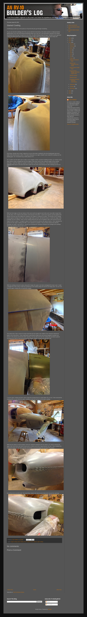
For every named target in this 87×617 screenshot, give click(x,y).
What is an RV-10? (72, 25)
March (71, 48)
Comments (49, 604)
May (71, 52)
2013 (70, 40)
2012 (70, 38)
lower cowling (20, 541)
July (71, 56)
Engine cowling (14, 541)
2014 (70, 42)
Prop (25, 541)
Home (34, 589)
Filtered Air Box (73, 77)
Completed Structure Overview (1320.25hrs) (74, 81)
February (72, 46)
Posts (48, 601)
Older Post (59, 589)
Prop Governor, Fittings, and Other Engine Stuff (75, 72)
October (72, 86)
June (71, 54)
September (72, 84)
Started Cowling (73, 75)
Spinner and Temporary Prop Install (74, 64)
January (72, 44)
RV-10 (32, 541)
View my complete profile (73, 124)
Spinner (35, 541)
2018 (70, 93)
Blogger (50, 609)
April (71, 50)
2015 (70, 91)
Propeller (28, 541)
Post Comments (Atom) (18, 592)
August (71, 58)
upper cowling (40, 541)
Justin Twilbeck (72, 99)
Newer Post (10, 589)
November (72, 88)
